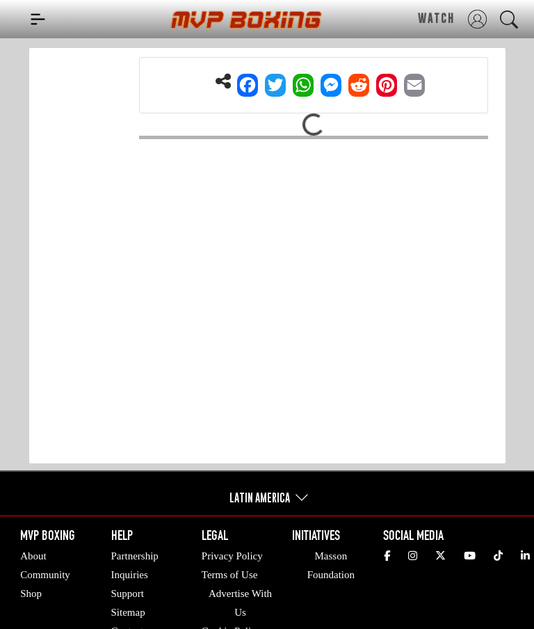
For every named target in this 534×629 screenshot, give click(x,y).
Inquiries (129, 574)
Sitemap (128, 612)
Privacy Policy (232, 556)
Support (128, 593)
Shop (31, 593)
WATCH (436, 18)
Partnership (135, 556)
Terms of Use (230, 574)
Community (45, 574)
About (33, 556)
